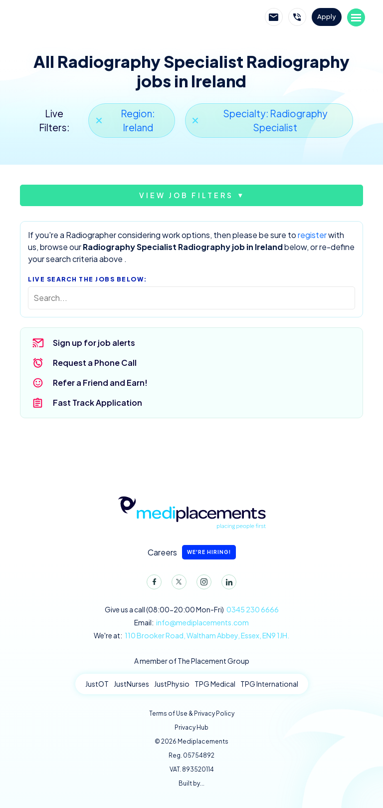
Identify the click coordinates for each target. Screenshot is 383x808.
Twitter (177, 583)
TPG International (269, 683)
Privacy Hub (191, 727)
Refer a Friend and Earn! (100, 382)
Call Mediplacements (297, 17)
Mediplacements (71, 17)
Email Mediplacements (274, 17)
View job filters (186, 195)
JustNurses (131, 683)
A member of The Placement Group (191, 660)
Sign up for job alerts (94, 342)
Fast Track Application (97, 402)
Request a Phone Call (95, 362)
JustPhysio (172, 683)
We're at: (191, 635)
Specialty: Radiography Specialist (275, 120)
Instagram (201, 583)
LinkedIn (226, 583)
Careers (192, 552)
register (312, 235)
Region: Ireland (138, 120)
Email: (191, 622)
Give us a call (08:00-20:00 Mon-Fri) (192, 609)
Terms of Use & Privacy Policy (191, 713)
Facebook (152, 583)
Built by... (191, 783)
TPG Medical (214, 683)
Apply (326, 16)
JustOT (97, 683)
